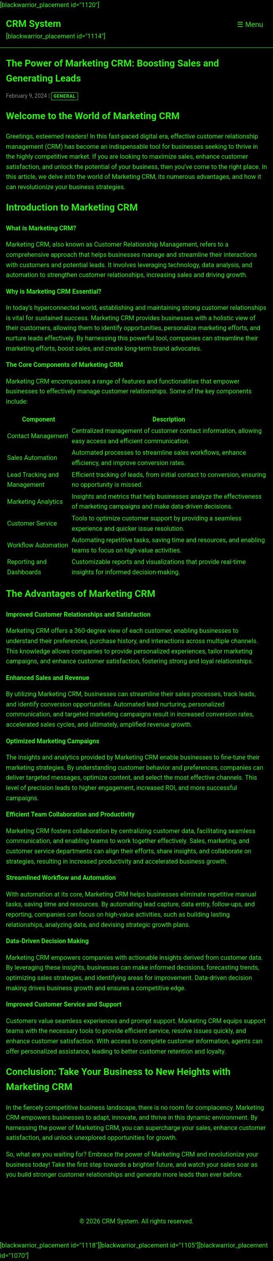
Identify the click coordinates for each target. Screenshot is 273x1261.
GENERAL (64, 96)
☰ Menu (250, 24)
